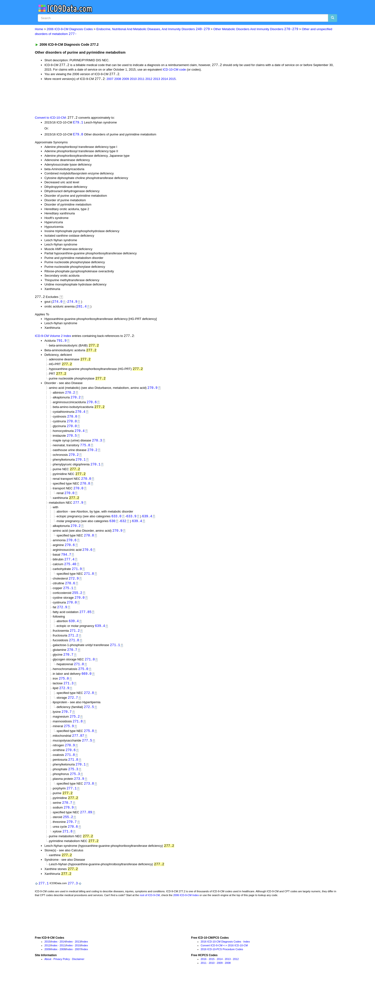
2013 (156, 79)
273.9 (79, 792)
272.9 (74, 586)
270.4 (80, 415)
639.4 (147, 522)
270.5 (72, 439)
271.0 (90, 669)
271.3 (68, 694)
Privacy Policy (62, 975)
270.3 (97, 444)
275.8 (89, 742)
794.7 (66, 561)
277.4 (69, 566)
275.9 (69, 738)
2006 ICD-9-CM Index (186, 910)
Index (54, 957)
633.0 (116, 522)
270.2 (70, 395)
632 (123, 527)
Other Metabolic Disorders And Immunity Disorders (255, 29)
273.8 (89, 797)
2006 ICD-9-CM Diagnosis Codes (70, 29)
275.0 (83, 679)
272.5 (89, 718)
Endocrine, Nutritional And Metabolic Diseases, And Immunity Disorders (153, 29)
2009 (125, 79)
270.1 (81, 464)
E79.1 (78, 123)
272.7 (73, 709)
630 (112, 527)
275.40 (70, 571)
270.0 (72, 420)
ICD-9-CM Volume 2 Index (53, 337)
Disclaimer (78, 975)
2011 (141, 79)
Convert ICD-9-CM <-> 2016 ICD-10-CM (224, 961)
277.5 (87, 752)
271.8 (89, 581)
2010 (133, 79)
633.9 (131, 522)
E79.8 (78, 135)
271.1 (115, 654)
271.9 (77, 576)
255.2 (77, 601)
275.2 (75, 728)
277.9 (78, 508)
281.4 (82, 308)
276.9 (69, 821)
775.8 (85, 449)
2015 (172, 79)
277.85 (85, 620)
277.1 (71, 801)
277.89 (86, 826)
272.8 (89, 704)
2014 (164, 79)
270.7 (72, 659)
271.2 (75, 640)
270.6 (92, 405)
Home (39, 29)
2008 (117, 79)
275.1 (68, 596)
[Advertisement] (120, 98)
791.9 (61, 342)
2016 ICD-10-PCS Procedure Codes (222, 965)
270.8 (85, 488)
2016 (203, 975)
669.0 (87, 684)
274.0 (57, 303)
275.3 (73, 782)
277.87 (78, 747)
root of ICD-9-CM (150, 910)
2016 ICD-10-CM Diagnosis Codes (221, 957)
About (47, 975)
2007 (109, 79)
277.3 (73, 899)
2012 (148, 79)
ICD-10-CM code (174, 70)
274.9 (72, 303)
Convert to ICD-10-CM (50, 118)
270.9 (153, 390)
